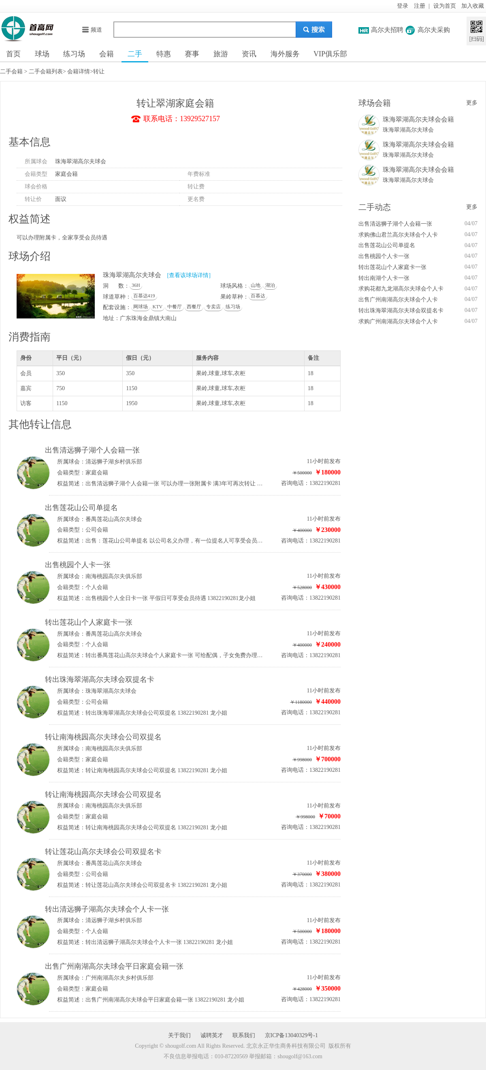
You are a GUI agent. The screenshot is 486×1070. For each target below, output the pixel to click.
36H (136, 285)
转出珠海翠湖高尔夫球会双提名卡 (99, 679)
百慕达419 (144, 296)
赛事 (192, 54)
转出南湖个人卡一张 (383, 278)
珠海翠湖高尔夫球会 (80, 161)
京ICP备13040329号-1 (291, 1035)
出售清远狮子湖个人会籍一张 (92, 450)
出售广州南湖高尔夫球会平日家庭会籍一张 (114, 966)
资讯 (249, 54)
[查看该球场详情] (189, 275)
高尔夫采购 (434, 29)
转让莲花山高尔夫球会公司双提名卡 (103, 852)
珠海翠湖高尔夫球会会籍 (418, 119)
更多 (471, 103)
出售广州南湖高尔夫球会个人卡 (398, 300)
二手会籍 (11, 71)
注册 (419, 6)
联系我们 (243, 1035)
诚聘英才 (211, 1035)
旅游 (220, 54)
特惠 (163, 54)
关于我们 (179, 1035)
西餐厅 (194, 307)
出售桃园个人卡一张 (78, 565)
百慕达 (258, 296)
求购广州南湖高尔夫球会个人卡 (398, 321)
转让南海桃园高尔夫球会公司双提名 (103, 737)
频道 (91, 30)
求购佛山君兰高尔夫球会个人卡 (398, 235)
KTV (158, 307)
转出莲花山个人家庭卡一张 (88, 622)
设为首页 (444, 6)
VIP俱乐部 (330, 54)
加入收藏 (472, 6)
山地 (255, 285)
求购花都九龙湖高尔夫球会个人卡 (400, 289)
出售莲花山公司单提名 (81, 508)
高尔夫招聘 (387, 29)
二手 (135, 54)
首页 (13, 54)
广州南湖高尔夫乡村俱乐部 (119, 978)
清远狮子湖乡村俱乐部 (113, 462)
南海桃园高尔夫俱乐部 (113, 576)
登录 (402, 6)
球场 (42, 54)
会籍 (106, 54)
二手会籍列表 (46, 71)
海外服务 (285, 54)
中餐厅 (174, 307)
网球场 (140, 307)
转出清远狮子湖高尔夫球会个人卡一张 (107, 909)
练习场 (74, 54)
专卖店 (213, 307)
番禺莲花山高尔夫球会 (113, 519)
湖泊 (270, 285)
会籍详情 (78, 71)
